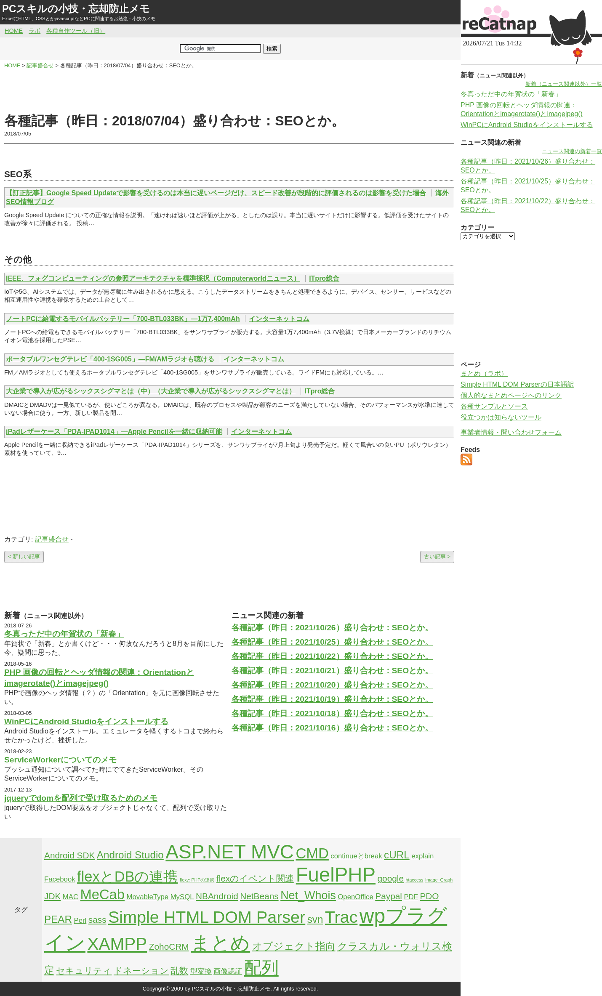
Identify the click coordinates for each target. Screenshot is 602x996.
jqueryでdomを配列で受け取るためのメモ (80, 798)
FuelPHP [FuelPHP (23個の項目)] (336, 874)
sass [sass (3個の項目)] (97, 919)
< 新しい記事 (24, 556)
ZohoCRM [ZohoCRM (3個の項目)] (169, 946)
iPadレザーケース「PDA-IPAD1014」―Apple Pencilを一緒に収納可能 (114, 431)
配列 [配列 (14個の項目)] (261, 967)
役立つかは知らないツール (501, 417)
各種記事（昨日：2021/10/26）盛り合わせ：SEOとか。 (332, 627)
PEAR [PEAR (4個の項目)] (58, 919)
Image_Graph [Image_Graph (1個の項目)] (439, 879)
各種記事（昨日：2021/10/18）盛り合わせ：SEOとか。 (332, 713)
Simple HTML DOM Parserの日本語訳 (517, 384)
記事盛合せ (52, 539)
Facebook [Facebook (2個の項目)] (59, 879)
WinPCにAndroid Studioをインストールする (86, 721)
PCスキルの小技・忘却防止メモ (76, 8)
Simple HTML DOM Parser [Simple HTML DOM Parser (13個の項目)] (206, 917)
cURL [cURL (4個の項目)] (397, 855)
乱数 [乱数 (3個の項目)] (179, 970)
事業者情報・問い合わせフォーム (511, 432)
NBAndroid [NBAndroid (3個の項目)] (217, 896)
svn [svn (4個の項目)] (315, 919)
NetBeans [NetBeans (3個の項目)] (259, 896)
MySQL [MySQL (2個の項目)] (182, 897)
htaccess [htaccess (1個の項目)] (415, 879)
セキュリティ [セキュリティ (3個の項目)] (84, 970)
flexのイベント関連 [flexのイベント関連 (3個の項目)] (255, 878)
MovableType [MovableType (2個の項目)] (147, 897)
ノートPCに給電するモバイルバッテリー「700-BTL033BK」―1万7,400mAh (123, 318)
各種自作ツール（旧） (75, 30)
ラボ (34, 30)
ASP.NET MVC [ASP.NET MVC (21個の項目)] (229, 852)
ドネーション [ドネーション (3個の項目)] (141, 970)
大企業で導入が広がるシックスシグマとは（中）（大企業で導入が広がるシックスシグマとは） (151, 391)
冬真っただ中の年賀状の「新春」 (64, 633)
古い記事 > (437, 556)
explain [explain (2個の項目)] (422, 856)
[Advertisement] (229, 91)
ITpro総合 (324, 278)
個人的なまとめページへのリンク (511, 395)
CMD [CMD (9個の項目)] (312, 853)
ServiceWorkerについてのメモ (60, 759)
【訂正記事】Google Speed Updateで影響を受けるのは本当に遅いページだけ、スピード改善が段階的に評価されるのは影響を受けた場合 (216, 193)
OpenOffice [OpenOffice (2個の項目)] (355, 897)
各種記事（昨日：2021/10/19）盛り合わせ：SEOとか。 (332, 699)
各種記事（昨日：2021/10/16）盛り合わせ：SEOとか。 (332, 727)
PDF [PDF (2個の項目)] (411, 897)
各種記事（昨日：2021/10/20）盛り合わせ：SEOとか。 (332, 684)
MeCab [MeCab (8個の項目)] (102, 894)
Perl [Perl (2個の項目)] (80, 920)
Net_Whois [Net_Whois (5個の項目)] (308, 895)
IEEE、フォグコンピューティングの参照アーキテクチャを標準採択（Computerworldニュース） (153, 278)
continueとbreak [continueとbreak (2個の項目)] (356, 856)
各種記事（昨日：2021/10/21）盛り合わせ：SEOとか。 (332, 670)
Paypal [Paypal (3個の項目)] (388, 896)
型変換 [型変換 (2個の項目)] (201, 971)
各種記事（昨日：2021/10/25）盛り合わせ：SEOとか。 (332, 641)
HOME (14, 30)
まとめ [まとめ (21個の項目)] (220, 943)
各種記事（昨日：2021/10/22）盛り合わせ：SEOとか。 (332, 656)
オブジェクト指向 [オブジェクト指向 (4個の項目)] (294, 946)
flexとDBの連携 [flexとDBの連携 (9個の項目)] (127, 876)
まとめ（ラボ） (484, 373)
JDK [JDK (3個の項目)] (52, 896)
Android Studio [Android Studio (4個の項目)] (130, 855)
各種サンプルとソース (494, 406)
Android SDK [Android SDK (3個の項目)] (69, 855)
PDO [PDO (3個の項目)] (429, 896)
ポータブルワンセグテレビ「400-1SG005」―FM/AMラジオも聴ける (110, 359)
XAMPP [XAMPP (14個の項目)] (117, 944)
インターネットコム (279, 318)
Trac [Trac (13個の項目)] (341, 917)
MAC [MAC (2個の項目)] (70, 897)
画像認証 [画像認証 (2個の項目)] (227, 971)
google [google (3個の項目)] (391, 878)
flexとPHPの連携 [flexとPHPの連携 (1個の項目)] (197, 879)
